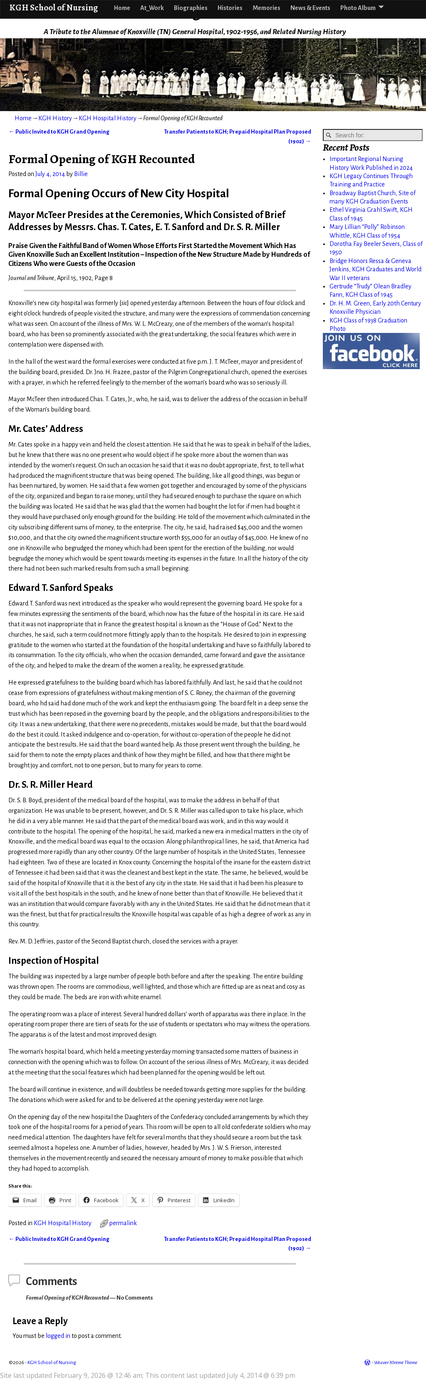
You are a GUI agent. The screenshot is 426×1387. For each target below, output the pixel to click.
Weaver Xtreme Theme (395, 1362)
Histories (230, 8)
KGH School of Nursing (53, 7)
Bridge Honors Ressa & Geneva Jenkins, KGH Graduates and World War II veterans (375, 269)
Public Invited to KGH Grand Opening (58, 132)
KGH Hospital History (107, 118)
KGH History (55, 118)
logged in (58, 1335)
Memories (266, 8)
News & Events (310, 8)
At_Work (152, 8)
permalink (123, 1223)
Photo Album (358, 8)
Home (122, 8)
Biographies (191, 8)
